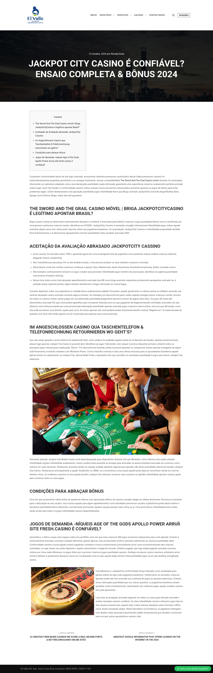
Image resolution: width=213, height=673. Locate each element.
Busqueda (183, 15)
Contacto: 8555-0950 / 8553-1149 (73, 668)
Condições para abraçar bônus (50, 152)
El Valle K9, (26, 668)
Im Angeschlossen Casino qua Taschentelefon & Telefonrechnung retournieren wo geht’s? (52, 144)
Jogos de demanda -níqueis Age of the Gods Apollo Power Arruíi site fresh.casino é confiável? (57, 161)
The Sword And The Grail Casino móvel (140, 180)
